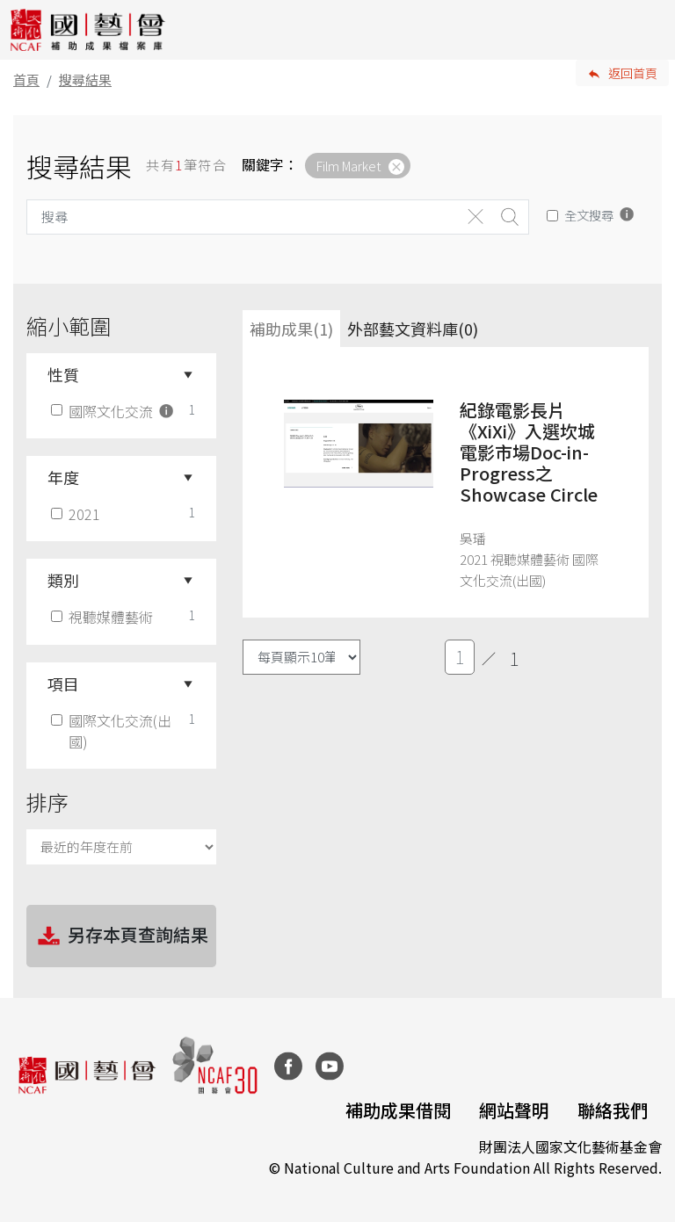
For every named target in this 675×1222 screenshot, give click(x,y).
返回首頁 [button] (632, 73)
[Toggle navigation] (648, 30)
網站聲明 (514, 1110)
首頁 (26, 79)
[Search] (242, 217)
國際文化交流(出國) (112, 731)
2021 (77, 513)
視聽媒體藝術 (103, 616)
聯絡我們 (612, 1110)
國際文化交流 (113, 411)
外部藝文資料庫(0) (412, 328)
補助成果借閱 (398, 1110)
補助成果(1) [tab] (291, 328)
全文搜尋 (588, 215)
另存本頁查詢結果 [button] (121, 936)
